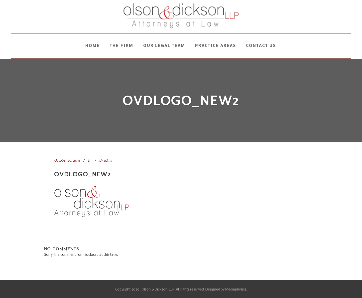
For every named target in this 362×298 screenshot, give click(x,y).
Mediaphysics (235, 290)
